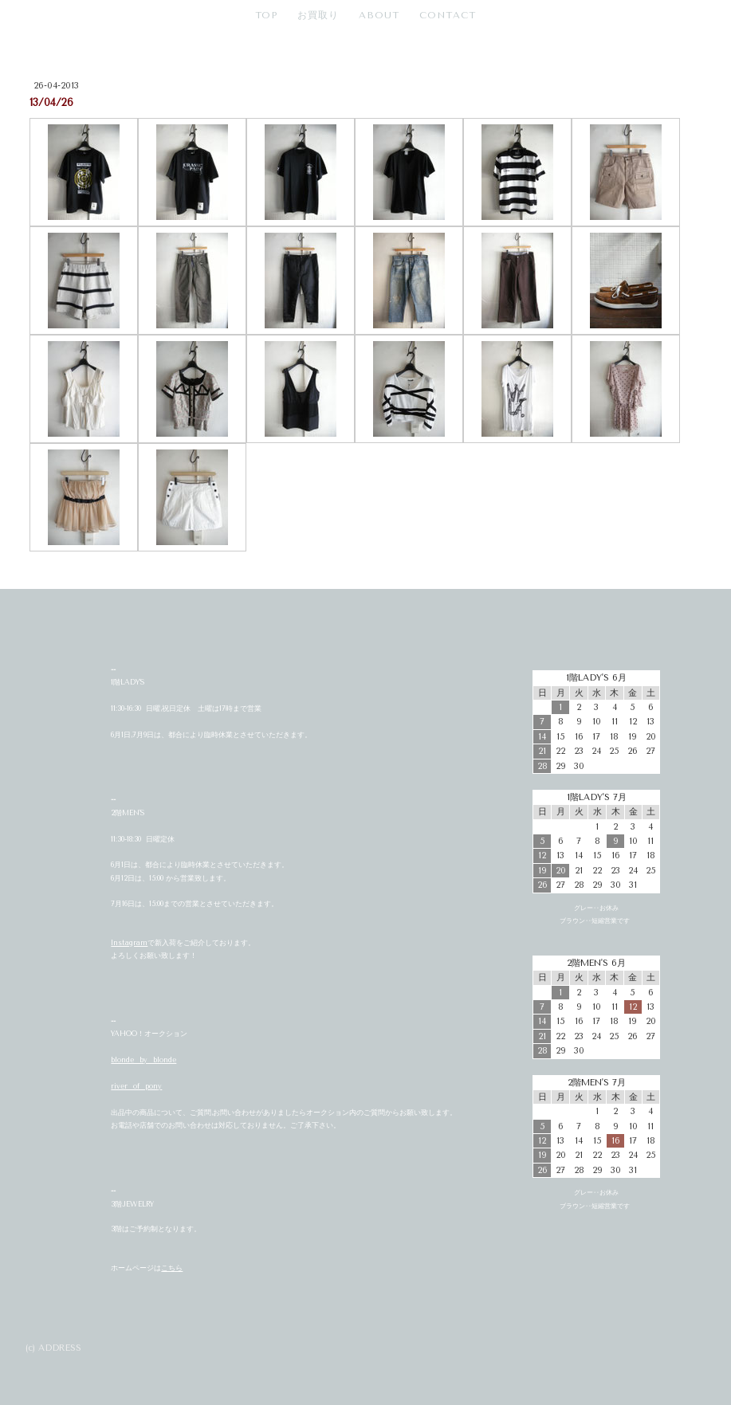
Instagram (129, 943)
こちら (172, 1268)
